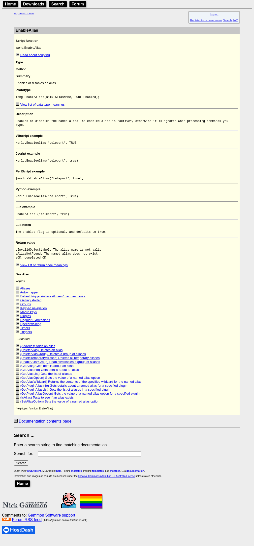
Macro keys (28, 319)
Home (10, 4)
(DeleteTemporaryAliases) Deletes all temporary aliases (60, 365)
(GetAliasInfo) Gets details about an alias (49, 377)
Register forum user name (206, 20)
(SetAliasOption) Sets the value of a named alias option (59, 409)
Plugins (25, 323)
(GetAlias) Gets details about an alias (47, 373)
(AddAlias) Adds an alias (37, 353)
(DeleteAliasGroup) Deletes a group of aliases (53, 361)
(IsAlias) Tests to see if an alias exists (47, 405)
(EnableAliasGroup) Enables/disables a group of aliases (60, 369)
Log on (214, 14)
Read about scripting (35, 55)
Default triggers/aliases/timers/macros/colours (53, 304)
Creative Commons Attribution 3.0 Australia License (106, 483)
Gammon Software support (51, 523)
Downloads (33, 4)
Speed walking (30, 331)
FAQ (235, 20)
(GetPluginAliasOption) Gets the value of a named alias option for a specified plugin (80, 401)
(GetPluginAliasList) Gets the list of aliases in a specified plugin (65, 397)
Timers (25, 335)
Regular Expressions (35, 327)
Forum (78, 4)
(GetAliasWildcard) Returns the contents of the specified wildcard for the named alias (80, 389)
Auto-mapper (29, 300)
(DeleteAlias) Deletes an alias (41, 357)
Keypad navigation (33, 315)
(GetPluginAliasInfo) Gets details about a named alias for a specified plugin (73, 393)
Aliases (25, 296)
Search (57, 4)
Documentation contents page (45, 429)
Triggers (26, 339)
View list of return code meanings (44, 272)
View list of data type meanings (42, 105)
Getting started (30, 307)
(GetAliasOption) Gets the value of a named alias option (60, 385)
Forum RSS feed (26, 527)
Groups (25, 311)
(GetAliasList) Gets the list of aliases (46, 381)
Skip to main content (24, 13)
